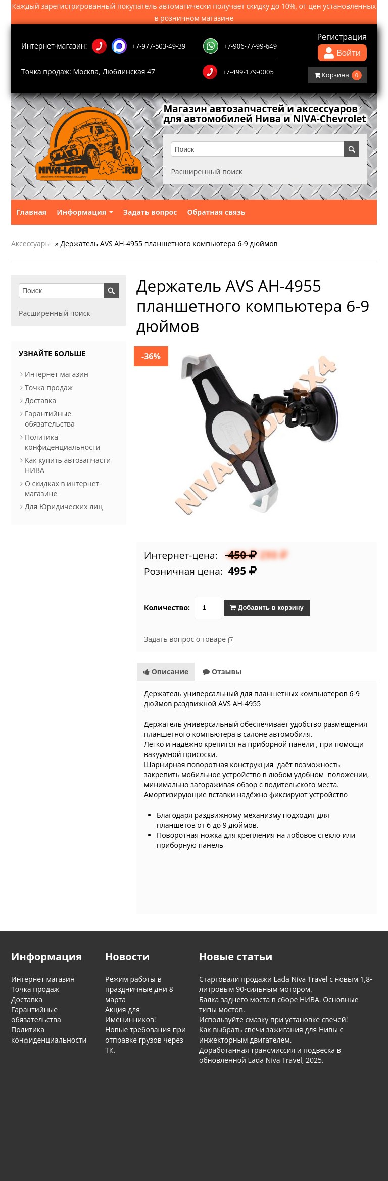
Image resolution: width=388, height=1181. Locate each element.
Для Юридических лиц (64, 517)
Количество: (167, 618)
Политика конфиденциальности (62, 452)
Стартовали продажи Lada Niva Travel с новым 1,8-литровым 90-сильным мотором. (285, 994)
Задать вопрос (150, 222)
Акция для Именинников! (130, 1024)
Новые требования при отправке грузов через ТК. (145, 1050)
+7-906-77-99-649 (240, 46)
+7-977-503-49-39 (138, 46)
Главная (31, 222)
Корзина (338, 75)
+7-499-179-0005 (238, 71)
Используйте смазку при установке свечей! (273, 1029)
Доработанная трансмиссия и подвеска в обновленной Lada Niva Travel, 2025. (270, 1065)
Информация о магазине (45, 1115)
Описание (165, 681)
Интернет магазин (56, 384)
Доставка (40, 410)
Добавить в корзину (266, 618)
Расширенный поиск (209, 181)
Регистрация (342, 37)
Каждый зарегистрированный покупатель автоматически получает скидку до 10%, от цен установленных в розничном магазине (194, 12)
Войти (342, 53)
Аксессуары (31, 253)
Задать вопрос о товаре (185, 649)
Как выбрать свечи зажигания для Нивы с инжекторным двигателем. (271, 1045)
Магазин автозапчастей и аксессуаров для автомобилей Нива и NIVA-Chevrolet (261, 119)
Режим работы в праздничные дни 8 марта (139, 999)
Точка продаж (49, 397)
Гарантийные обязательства (50, 429)
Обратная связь (216, 222)
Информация (85, 222)
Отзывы (222, 681)
